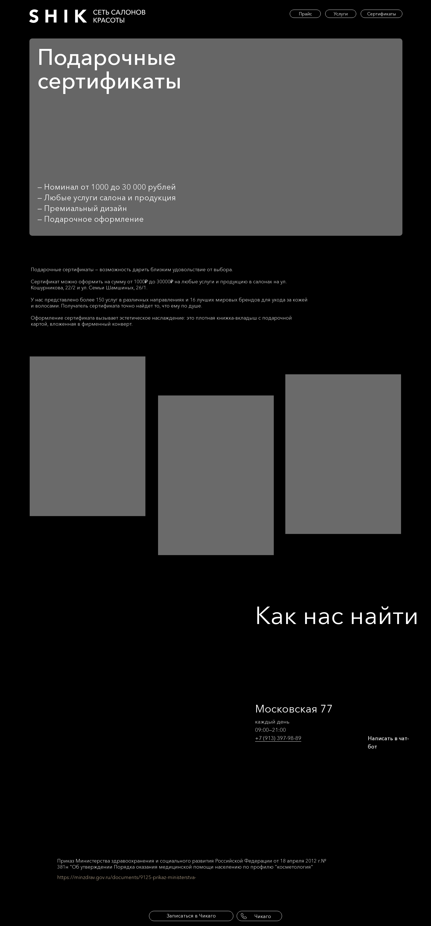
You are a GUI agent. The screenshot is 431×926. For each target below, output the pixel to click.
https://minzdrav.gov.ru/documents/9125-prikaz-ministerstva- (126, 877)
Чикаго (262, 916)
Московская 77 (294, 708)
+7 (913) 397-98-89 (278, 738)
